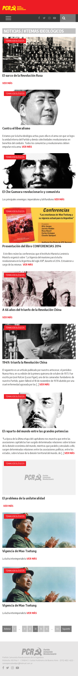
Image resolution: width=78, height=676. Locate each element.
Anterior (7, 628)
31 (24, 628)
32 (30, 628)
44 (57, 628)
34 (41, 628)
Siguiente (66, 628)
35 (47, 628)
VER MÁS (7, 83)
